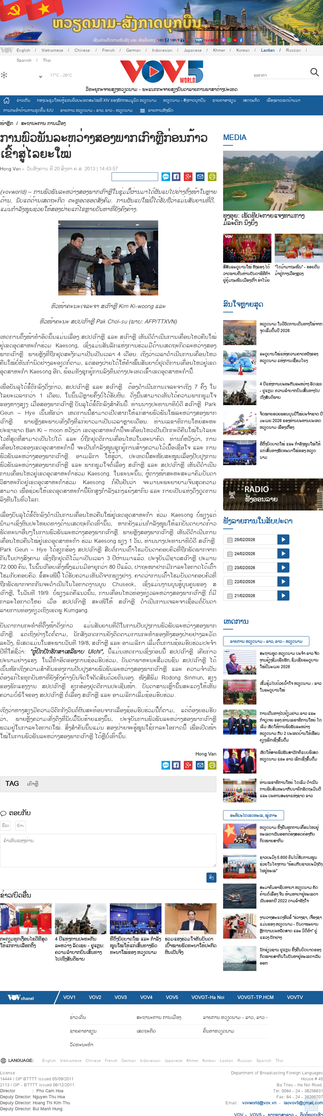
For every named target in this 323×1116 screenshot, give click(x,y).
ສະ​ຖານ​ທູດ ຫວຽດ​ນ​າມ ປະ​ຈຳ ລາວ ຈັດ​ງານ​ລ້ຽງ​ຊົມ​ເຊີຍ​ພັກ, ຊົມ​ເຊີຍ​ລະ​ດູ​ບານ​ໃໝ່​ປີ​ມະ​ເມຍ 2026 (289, 660)
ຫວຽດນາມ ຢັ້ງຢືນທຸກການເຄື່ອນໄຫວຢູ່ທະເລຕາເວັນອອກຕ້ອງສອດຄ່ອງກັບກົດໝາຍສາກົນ (289, 834)
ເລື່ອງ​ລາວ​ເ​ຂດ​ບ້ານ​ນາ (283, 100)
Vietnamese (52, 50)
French (108, 50)
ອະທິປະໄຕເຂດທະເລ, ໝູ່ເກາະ (253, 815)
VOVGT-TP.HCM (255, 997)
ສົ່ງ (211, 878)
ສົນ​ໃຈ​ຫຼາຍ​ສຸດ (243, 304)
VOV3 (121, 997)
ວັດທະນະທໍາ (81, 1045)
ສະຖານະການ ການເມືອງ (43, 123)
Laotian (268, 50)
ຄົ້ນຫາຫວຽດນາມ (218, 1031)
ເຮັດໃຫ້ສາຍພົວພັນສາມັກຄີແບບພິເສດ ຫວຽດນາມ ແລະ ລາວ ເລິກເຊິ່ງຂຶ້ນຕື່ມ (289, 756)
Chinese (83, 50)
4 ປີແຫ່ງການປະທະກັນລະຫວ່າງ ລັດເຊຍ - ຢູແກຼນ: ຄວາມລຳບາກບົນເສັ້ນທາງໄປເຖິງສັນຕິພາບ (79, 949)
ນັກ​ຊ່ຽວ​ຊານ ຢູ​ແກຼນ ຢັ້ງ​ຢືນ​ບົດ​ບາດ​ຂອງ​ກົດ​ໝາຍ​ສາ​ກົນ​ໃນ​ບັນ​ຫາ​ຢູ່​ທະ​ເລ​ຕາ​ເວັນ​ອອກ (290, 956)
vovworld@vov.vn (259, 1103)
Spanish (263, 1060)
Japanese (193, 50)
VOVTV (295, 997)
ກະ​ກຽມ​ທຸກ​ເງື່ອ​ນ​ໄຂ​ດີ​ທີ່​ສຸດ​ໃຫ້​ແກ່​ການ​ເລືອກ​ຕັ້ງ (23, 942)
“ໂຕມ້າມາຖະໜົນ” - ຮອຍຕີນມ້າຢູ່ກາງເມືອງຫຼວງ (297, 270)
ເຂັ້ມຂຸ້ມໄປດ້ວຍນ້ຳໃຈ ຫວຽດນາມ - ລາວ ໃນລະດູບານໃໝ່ (290, 687)
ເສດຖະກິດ (251, 100)
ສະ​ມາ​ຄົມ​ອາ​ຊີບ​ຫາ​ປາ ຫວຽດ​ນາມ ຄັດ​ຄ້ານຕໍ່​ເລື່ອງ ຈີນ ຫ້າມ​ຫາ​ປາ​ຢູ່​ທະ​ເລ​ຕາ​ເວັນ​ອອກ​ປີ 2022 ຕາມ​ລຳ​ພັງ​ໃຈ (289, 894)
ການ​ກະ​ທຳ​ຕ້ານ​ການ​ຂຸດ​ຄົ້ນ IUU (28, 110)
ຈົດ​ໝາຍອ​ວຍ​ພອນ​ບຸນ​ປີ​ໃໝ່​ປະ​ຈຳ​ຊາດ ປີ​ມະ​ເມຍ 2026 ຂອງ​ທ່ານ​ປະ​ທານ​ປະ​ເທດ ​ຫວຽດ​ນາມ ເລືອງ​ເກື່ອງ (291, 420)
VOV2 (95, 997)
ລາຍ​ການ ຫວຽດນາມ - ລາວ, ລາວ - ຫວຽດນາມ (96, 110)
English (23, 50)
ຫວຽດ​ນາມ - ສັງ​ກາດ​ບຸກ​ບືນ (184, 100)
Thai (279, 1060)
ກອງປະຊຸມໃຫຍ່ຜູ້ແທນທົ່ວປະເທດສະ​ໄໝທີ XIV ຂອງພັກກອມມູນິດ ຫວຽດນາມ (97, 100)
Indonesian (162, 50)
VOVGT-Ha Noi (207, 997)
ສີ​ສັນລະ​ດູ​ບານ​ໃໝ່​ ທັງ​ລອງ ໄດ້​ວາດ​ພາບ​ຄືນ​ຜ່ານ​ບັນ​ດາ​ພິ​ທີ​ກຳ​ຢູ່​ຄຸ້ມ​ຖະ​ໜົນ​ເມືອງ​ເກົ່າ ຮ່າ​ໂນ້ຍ (246, 273)
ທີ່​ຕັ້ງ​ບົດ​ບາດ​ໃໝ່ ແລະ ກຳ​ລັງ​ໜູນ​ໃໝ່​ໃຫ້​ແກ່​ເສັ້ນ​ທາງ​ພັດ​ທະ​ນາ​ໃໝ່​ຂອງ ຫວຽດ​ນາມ (135, 946)
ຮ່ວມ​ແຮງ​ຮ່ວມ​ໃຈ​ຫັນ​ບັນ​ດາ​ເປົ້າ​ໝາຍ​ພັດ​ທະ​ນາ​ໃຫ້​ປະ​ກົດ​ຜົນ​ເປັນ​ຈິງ (190, 946)
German (133, 50)
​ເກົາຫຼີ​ (32, 784)
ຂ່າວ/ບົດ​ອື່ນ (15, 896)
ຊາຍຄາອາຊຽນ (224, 100)
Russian (293, 50)
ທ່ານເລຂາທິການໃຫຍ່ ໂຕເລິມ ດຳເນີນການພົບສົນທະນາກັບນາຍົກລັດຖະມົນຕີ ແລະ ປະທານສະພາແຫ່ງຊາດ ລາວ (290, 789)
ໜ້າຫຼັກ (6, 123)
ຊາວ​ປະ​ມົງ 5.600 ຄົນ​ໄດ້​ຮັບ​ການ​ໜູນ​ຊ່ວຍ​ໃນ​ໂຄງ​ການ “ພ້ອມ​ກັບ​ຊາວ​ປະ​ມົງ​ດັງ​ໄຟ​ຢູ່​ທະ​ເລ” (291, 864)
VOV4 (146, 997)
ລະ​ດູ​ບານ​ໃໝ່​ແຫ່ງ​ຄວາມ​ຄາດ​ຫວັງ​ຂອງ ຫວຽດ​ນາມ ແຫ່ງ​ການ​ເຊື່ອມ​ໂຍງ (289, 357)
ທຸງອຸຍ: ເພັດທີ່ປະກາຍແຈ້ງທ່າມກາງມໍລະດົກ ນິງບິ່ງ (263, 219)
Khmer (219, 50)
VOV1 (69, 997)
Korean (243, 50)
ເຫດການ (235, 621)
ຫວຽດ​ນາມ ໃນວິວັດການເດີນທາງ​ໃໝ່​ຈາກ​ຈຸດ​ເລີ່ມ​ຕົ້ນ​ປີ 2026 (291, 327)
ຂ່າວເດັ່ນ (23, 100)
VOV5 (172, 997)
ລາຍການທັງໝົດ (156, 110)
